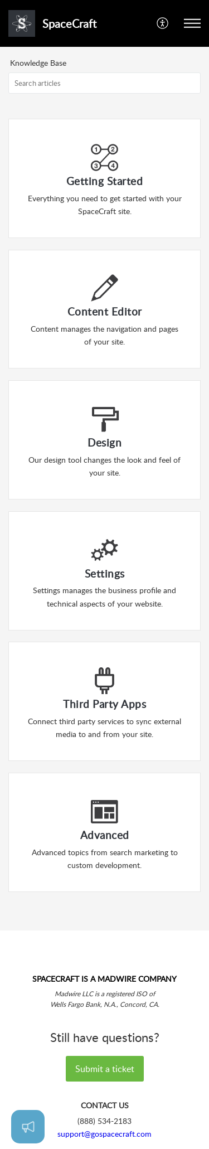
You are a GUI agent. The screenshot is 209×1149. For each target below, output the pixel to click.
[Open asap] (28, 1126)
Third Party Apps (104, 703)
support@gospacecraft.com (104, 1133)
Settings (105, 573)
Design (104, 442)
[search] (104, 83)
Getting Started (104, 180)
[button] (163, 23)
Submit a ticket (104, 1069)
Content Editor (104, 311)
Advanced (104, 834)
